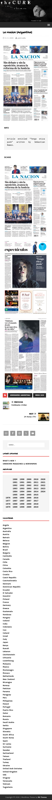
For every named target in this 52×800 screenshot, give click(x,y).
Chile (5, 562)
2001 (29, 482)
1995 (22, 495)
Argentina (7, 528)
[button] (48, 25)
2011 (36, 482)
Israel (5, 636)
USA (4, 775)
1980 (15, 479)
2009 (29, 507)
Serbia (5, 725)
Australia (7, 531)
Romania (7, 716)
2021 (43, 482)
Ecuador (6, 590)
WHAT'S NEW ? (9, 461)
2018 (36, 504)
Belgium (6, 544)
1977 (8, 501)
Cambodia (7, 556)
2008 (29, 504)
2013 (36, 489)
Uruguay (6, 778)
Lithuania (7, 657)
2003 (29, 489)
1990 (22, 479)
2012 (36, 485)
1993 (22, 489)
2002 (29, 485)
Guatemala (8, 611)
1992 (22, 485)
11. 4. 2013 (9, 38)
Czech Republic (9, 577)
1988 (15, 504)
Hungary (6, 617)
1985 (15, 495)
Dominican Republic (12, 587)
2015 (36, 495)
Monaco (6, 673)
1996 (22, 498)
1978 (8, 504)
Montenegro (8, 670)
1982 (15, 485)
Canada (6, 559)
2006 (29, 498)
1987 (15, 501)
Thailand (6, 759)
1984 (15, 492)
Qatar (5, 713)
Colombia (7, 568)
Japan (5, 642)
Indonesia (7, 627)
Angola (6, 525)
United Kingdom (10, 772)
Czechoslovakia (10, 580)
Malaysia (7, 664)
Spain (5, 741)
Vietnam (6, 784)
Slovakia (6, 731)
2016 (36, 498)
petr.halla (22, 38)
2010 (36, 479)
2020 (43, 479)
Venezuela (7, 781)
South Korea (8, 738)
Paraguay (7, 694)
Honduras (7, 614)
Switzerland (8, 753)
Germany (7, 605)
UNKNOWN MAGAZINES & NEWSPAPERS (20, 464)
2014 (36, 492)
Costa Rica (7, 571)
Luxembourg (8, 661)
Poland (6, 704)
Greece (6, 608)
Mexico (6, 667)
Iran (4, 630)
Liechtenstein (9, 654)
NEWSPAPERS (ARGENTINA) (20, 395)
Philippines (7, 701)
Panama (6, 691)
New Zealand (9, 679)
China (5, 565)
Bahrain (6, 537)
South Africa (8, 735)
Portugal (6, 707)
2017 (36, 501)
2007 (29, 501)
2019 (36, 507)
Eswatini (6, 596)
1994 (22, 492)
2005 (29, 495)
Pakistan (7, 688)
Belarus (6, 540)
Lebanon (6, 651)
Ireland (6, 633)
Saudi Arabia (8, 722)
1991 (22, 482)
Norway (6, 685)
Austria (6, 534)
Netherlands (8, 676)
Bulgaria (6, 553)
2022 (43, 485)
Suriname (7, 747)
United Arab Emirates (12, 768)
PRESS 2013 (39, 395)
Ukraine (6, 765)
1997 (22, 501)
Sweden (6, 750)
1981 (15, 482)
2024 (43, 492)
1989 (15, 507)
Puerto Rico (8, 710)
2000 (29, 479)
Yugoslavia (7, 787)
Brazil (5, 550)
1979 (8, 507)
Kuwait (6, 648)
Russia (6, 719)
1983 (15, 489)
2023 (43, 489)
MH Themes (42, 797)
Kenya (5, 645)
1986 (15, 498)
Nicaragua (7, 682)
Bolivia (6, 547)
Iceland (6, 620)
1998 (22, 504)
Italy (5, 639)
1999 (22, 507)
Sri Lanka (7, 744)
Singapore (7, 728)
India (5, 624)
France (6, 602)
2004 (29, 492)
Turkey (6, 762)
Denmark (7, 584)
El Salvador (8, 593)
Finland (6, 599)
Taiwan (6, 756)
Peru (5, 698)
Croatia (6, 574)
